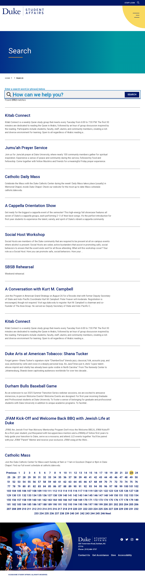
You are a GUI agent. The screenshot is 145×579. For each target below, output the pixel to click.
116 (75, 490)
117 (80, 490)
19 (111, 472)
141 (70, 495)
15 (90, 472)
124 (116, 490)
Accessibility (125, 555)
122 (106, 490)
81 (29, 486)
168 (75, 499)
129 (9, 495)
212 (34, 508)
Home (7, 78)
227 (111, 508)
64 (75, 481)
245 (97, 513)
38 (75, 477)
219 (70, 508)
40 (85, 477)
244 (92, 513)
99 (121, 486)
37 (70, 477)
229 (121, 508)
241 (77, 513)
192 (65, 504)
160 (34, 499)
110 (44, 490)
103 (9, 490)
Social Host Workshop (25, 234)
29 (29, 477)
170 (85, 499)
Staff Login (130, 3)
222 (85, 508)
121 (100, 490)
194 (75, 504)
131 (19, 495)
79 (19, 486)
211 (29, 508)
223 (90, 508)
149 (111, 495)
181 (9, 504)
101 (131, 486)
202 (116, 504)
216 (55, 508)
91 (80, 486)
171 (90, 499)
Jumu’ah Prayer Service (26, 147)
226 (106, 508)
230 (126, 508)
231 (131, 508)
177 (121, 499)
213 (39, 508)
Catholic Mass (17, 455)
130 (14, 495)
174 (106, 499)
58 (44, 481)
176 (116, 499)
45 (110, 477)
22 (126, 472)
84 (44, 486)
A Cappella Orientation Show (30, 205)
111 (49, 490)
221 (80, 508)
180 (136, 499)
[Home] (23, 11)
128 (136, 490)
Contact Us (84, 555)
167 (70, 499)
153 (131, 495)
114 (65, 490)
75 (131, 481)
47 (121, 477)
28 (24, 477)
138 (55, 495)
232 (136, 508)
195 (80, 504)
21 (121, 472)
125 (121, 490)
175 (111, 499)
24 (136, 472)
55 (29, 481)
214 (44, 508)
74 (126, 481)
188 (44, 504)
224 (95, 508)
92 (85, 486)
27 (19, 477)
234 (41, 513)
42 (95, 477)
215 (49, 508)
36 (64, 477)
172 (95, 499)
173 (100, 499)
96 (105, 486)
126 (126, 490)
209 (19, 508)
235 (46, 513)
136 (44, 495)
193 (70, 504)
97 (110, 486)
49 (131, 477)
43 (100, 477)
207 (9, 508)
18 (106, 472)
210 (24, 508)
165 (60, 499)
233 (36, 513)
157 (19, 499)
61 (59, 481)
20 (116, 472)
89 (70, 486)
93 (90, 486)
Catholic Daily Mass (22, 176)
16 (95, 472)
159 (29, 499)
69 (100, 481)
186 (34, 504)
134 (34, 495)
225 (100, 508)
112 (55, 490)
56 (34, 481)
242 (82, 513)
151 (121, 495)
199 (100, 504)
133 (29, 495)
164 (55, 499)
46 (115, 477)
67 (90, 481)
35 (59, 477)
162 (44, 499)
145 (90, 495)
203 (121, 504)
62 (64, 481)
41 (90, 477)
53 (19, 481)
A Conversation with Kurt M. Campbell (39, 289)
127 (131, 490)
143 (80, 495)
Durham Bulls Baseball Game (31, 386)
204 (126, 504)
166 (65, 499)
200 (106, 504)
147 (100, 495)
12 (75, 472)
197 (90, 504)
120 (95, 490)
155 (9, 499)
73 (121, 481)
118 (85, 490)
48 (126, 477)
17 (100, 472)
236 (52, 513)
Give (113, 555)
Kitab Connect (17, 115)
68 (95, 481)
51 (8, 481)
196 (85, 504)
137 (49, 495)
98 (115, 486)
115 (70, 490)
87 (59, 486)
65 (80, 481)
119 (90, 490)
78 (13, 486)
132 (24, 495)
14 (85, 472)
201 (111, 504)
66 (85, 481)
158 (24, 499)
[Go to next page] (108, 513)
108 (34, 490)
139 (60, 495)
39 (80, 477)
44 (105, 477)
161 (39, 499)
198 (95, 504)
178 (126, 499)
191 (60, 504)
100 (126, 486)
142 (75, 495)
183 (19, 504)
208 (14, 508)
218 (65, 508)
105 (19, 490)
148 (106, 495)
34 (54, 477)
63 (70, 481)
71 (110, 481)
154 (136, 495)
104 (14, 490)
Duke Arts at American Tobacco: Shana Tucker (46, 353)
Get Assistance (100, 555)
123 (111, 490)
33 (49, 477)
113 (60, 490)
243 (87, 513)
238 (62, 513)
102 (136, 486)
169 (80, 499)
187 (39, 504)
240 (72, 513)
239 (67, 513)
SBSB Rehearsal (19, 267)
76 (136, 481)
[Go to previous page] (11, 473)
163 (49, 499)
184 (24, 504)
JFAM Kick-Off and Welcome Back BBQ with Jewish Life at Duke (57, 420)
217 (60, 508)
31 (39, 477)
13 (80, 472)
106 (24, 490)
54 (24, 481)
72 (115, 481)
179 (131, 499)
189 (49, 504)
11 (70, 472)
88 (64, 486)
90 (75, 486)
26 (13, 477)
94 (95, 486)
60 (54, 481)
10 (65, 472)
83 (39, 486)
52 (13, 481)
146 (95, 495)
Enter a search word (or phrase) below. (25, 89)
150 (116, 495)
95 (100, 486)
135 (39, 495)
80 (24, 486)
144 (85, 495)
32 (44, 477)
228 (116, 508)
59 (49, 481)
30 (34, 477)
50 (136, 477)
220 (75, 508)
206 (136, 504)
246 (103, 513)
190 (55, 504)
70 (105, 481)
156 (14, 499)
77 (8, 486)
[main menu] (136, 15)
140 (65, 495)
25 (8, 477)
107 (29, 490)
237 (57, 513)
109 (39, 490)
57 (39, 481)
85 (49, 486)
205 (131, 504)
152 (126, 495)
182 (14, 504)
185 (29, 504)
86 (54, 486)
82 (34, 486)
